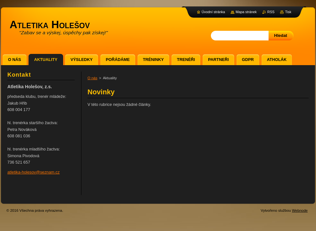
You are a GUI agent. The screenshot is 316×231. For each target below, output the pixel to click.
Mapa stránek (246, 12)
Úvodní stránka (213, 12)
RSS (270, 12)
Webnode (300, 210)
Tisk (288, 12)
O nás (92, 78)
